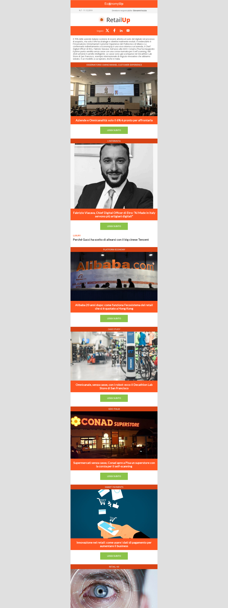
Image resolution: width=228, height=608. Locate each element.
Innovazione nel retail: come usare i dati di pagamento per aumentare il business (114, 544)
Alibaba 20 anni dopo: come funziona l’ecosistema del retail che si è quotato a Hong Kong (114, 306)
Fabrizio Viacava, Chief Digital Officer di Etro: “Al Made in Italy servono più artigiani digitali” (114, 214)
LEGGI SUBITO (114, 130)
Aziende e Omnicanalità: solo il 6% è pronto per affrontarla (114, 120)
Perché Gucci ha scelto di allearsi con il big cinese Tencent (111, 239)
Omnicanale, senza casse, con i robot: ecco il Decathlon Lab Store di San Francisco (114, 386)
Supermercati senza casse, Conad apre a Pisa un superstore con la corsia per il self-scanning (114, 464)
